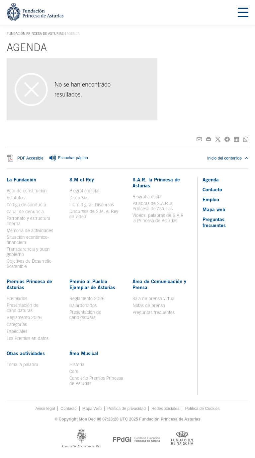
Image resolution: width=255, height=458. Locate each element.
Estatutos (16, 197)
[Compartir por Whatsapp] (245, 139)
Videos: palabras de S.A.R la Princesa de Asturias (158, 218)
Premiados (17, 298)
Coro (73, 371)
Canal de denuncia (25, 211)
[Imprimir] (208, 139)
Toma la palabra (22, 364)
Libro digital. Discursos (91, 204)
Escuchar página (68, 158)
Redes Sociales (165, 408)
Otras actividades (26, 353)
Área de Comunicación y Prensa (159, 284)
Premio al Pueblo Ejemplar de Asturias (92, 284)
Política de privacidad (126, 408)
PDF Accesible (30, 158)
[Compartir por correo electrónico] (199, 139)
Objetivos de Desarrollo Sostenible (29, 263)
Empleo (211, 199)
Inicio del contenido (227, 158)
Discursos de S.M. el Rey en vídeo (93, 214)
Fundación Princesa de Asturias (35, 34)
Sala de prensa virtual (153, 298)
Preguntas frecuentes (153, 312)
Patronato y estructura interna (28, 221)
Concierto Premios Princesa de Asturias (96, 380)
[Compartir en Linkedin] (236, 139)
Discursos (78, 197)
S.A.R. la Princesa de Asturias (156, 182)
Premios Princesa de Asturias (29, 284)
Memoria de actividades (30, 230)
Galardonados (83, 305)
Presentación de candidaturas (23, 307)
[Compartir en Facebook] (227, 139)
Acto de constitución (27, 190)
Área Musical (83, 353)
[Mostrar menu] (243, 13)
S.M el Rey (81, 179)
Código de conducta (26, 204)
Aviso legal (45, 408)
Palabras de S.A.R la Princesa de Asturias (152, 206)
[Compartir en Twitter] (217, 139)
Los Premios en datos (27, 338)
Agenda (211, 179)
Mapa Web (92, 408)
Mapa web (214, 209)
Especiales (17, 331)
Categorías (17, 324)
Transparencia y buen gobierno (28, 251)
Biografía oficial (84, 190)
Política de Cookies (202, 408)
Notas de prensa (148, 305)
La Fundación (21, 179)
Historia (76, 364)
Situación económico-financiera (28, 239)
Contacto (212, 189)
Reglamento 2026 (24, 317)
